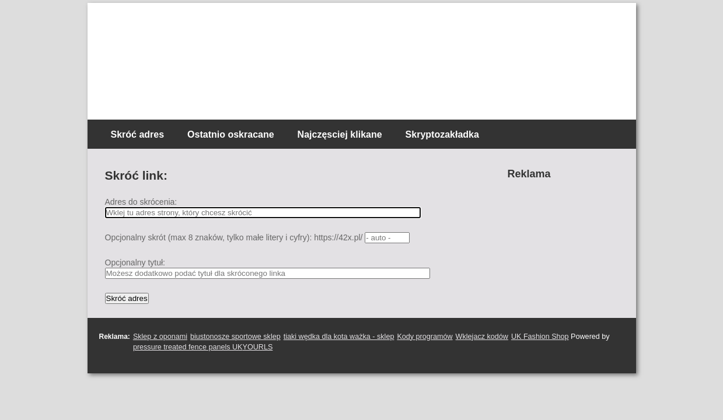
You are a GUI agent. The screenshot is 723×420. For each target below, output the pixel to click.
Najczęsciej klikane (340, 134)
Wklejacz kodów (482, 336)
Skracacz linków (168, 24)
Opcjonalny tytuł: (135, 262)
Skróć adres (138, 134)
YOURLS (258, 347)
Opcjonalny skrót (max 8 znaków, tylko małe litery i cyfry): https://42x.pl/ (234, 237)
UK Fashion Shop (540, 336)
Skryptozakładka (442, 134)
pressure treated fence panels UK (188, 347)
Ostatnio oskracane (230, 134)
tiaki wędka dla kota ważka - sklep (339, 336)
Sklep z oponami (160, 336)
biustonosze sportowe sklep (235, 336)
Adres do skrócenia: (141, 201)
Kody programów (424, 336)
